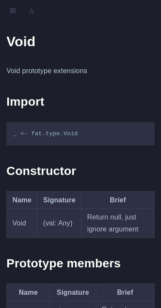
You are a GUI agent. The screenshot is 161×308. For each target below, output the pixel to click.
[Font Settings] (31, 10)
